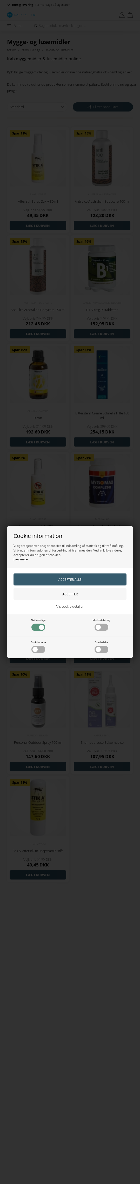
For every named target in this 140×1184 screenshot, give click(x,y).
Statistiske (101, 646)
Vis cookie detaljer (70, 606)
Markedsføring (101, 624)
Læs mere (21, 559)
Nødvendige (38, 624)
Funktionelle (38, 646)
